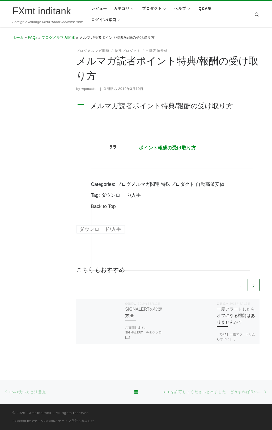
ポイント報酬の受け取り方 (167, 148)
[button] (168, 105)
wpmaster (90, 89)
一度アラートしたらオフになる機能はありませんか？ (236, 315)
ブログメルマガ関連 (58, 37)
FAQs (32, 37)
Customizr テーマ (54, 420)
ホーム (18, 37)
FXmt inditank (39, 413)
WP (34, 420)
